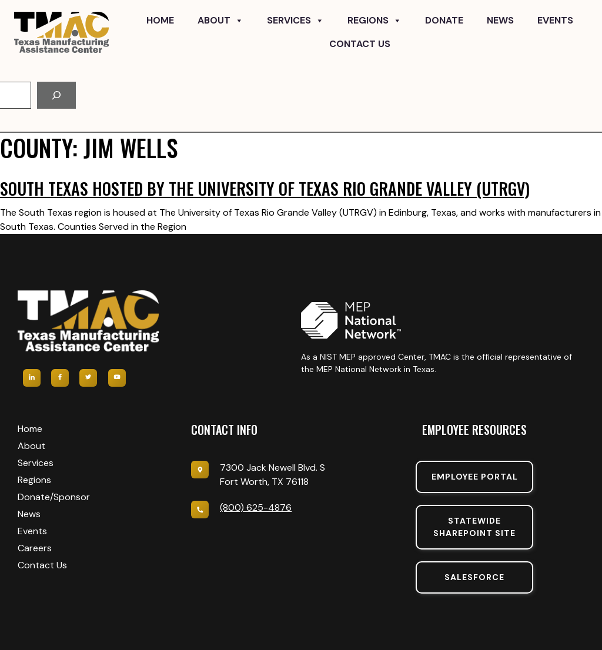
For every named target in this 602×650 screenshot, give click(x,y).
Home (160, 20)
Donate (444, 20)
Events (555, 20)
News (500, 20)
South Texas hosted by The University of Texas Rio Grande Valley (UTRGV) (265, 188)
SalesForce (474, 577)
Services (295, 20)
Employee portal (475, 476)
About (220, 20)
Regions (374, 20)
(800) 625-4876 (256, 507)
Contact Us (359, 44)
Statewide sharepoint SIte (474, 526)
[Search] (56, 95)
